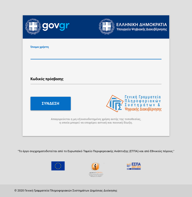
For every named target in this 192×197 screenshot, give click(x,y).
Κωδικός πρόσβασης (47, 79)
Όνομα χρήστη (39, 47)
